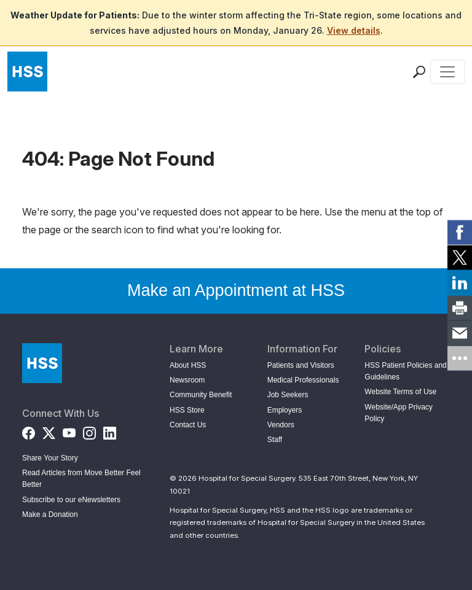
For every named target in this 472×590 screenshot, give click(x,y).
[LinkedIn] (109, 430)
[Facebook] (28, 430)
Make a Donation (50, 514)
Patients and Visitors (300, 365)
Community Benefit (201, 394)
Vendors (280, 425)
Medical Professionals (303, 380)
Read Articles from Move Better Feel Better (81, 478)
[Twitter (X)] (48, 430)
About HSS (188, 365)
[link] (459, 232)
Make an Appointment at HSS (236, 290)
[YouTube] (69, 430)
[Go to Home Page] (42, 363)
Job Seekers (288, 394)
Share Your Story (50, 458)
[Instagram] (89, 430)
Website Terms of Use (400, 391)
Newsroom (187, 380)
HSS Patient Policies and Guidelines (405, 371)
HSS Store (187, 410)
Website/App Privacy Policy (398, 413)
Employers (284, 410)
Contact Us (188, 425)
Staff (274, 439)
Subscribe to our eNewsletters (71, 499)
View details (353, 30)
